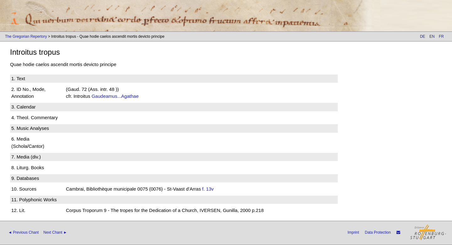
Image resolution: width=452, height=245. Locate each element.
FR (441, 36)
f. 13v (208, 189)
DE (422, 36)
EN (432, 36)
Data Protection (378, 232)
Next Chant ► (55, 232)
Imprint (353, 232)
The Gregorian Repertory (26, 36)
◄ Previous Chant (23, 232)
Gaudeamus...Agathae (115, 96)
